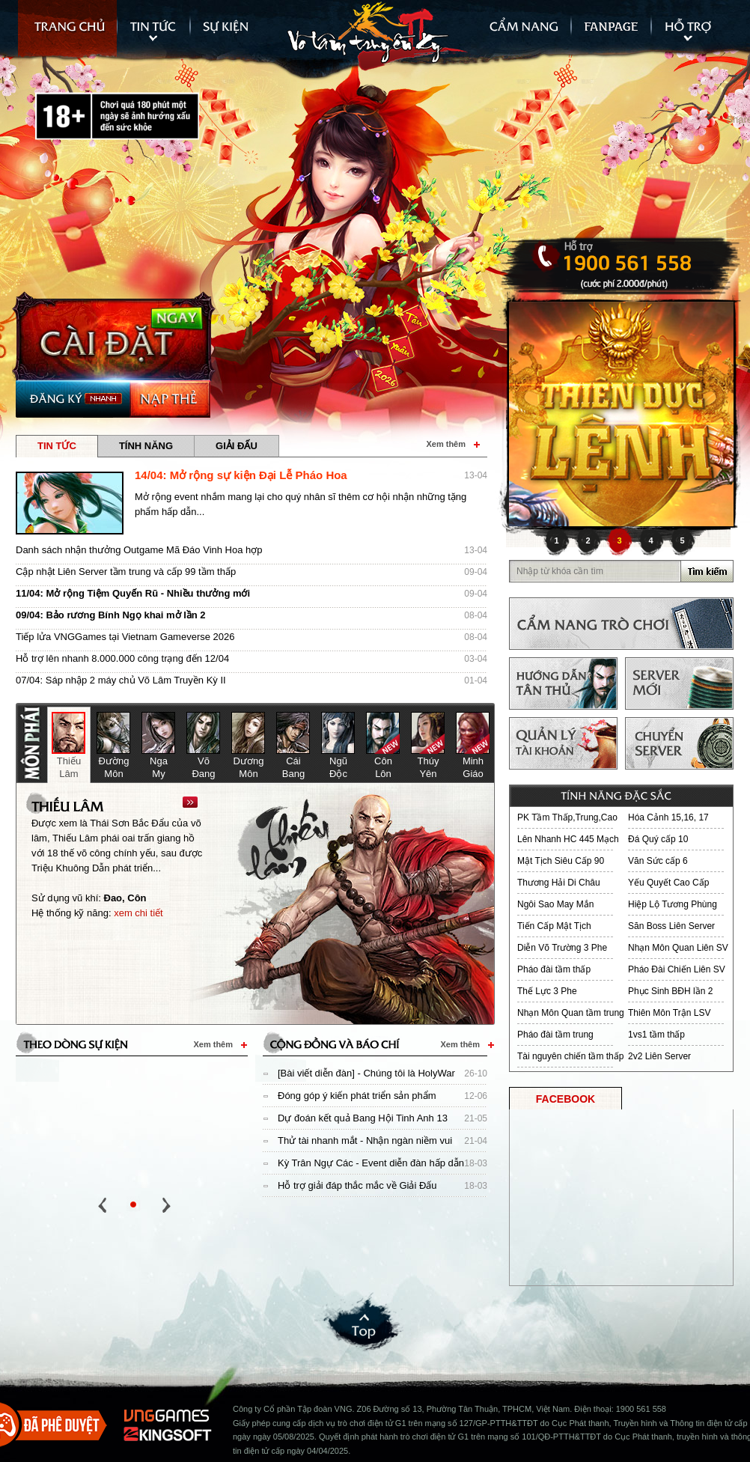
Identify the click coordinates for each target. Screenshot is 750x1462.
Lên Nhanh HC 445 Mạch (568, 839)
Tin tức (153, 33)
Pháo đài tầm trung (555, 1034)
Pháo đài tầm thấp (554, 969)
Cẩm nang (519, 33)
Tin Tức (56, 445)
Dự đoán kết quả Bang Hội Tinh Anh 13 (382, 1118)
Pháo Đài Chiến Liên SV (676, 969)
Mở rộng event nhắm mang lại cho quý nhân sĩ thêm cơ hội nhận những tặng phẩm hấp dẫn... (300, 504)
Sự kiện (232, 33)
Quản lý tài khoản (563, 743)
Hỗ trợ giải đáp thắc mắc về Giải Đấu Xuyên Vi (382, 1186)
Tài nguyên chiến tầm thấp (570, 1056)
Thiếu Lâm (76, 804)
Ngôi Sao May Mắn (555, 904)
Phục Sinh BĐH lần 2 (670, 991)
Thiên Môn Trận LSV (669, 1013)
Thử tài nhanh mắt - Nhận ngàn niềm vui (382, 1141)
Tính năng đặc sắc (621, 795)
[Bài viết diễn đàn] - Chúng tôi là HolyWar (382, 1073)
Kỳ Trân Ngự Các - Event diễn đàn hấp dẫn (382, 1163)
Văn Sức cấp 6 (658, 861)
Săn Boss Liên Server (671, 926)
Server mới (679, 683)
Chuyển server (679, 743)
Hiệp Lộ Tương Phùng (672, 904)
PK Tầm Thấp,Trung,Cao (567, 817)
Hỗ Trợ (691, 33)
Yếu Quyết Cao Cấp (668, 882)
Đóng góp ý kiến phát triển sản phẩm (382, 1096)
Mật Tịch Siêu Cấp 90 (560, 861)
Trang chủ (66, 33)
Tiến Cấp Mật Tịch (554, 926)
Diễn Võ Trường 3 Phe (562, 947)
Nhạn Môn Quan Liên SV (678, 947)
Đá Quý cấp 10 (658, 839)
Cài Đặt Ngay (114, 336)
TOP (367, 1326)
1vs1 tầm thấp (656, 1034)
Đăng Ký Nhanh (72, 399)
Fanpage (611, 33)
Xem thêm (446, 443)
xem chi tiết (138, 913)
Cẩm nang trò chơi (621, 623)
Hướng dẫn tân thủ (563, 683)
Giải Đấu (236, 445)
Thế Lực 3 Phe (547, 991)
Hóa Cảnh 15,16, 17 (668, 817)
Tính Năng (146, 445)
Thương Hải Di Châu (558, 882)
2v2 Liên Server (659, 1056)
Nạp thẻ (169, 399)
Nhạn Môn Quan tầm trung (570, 1013)
